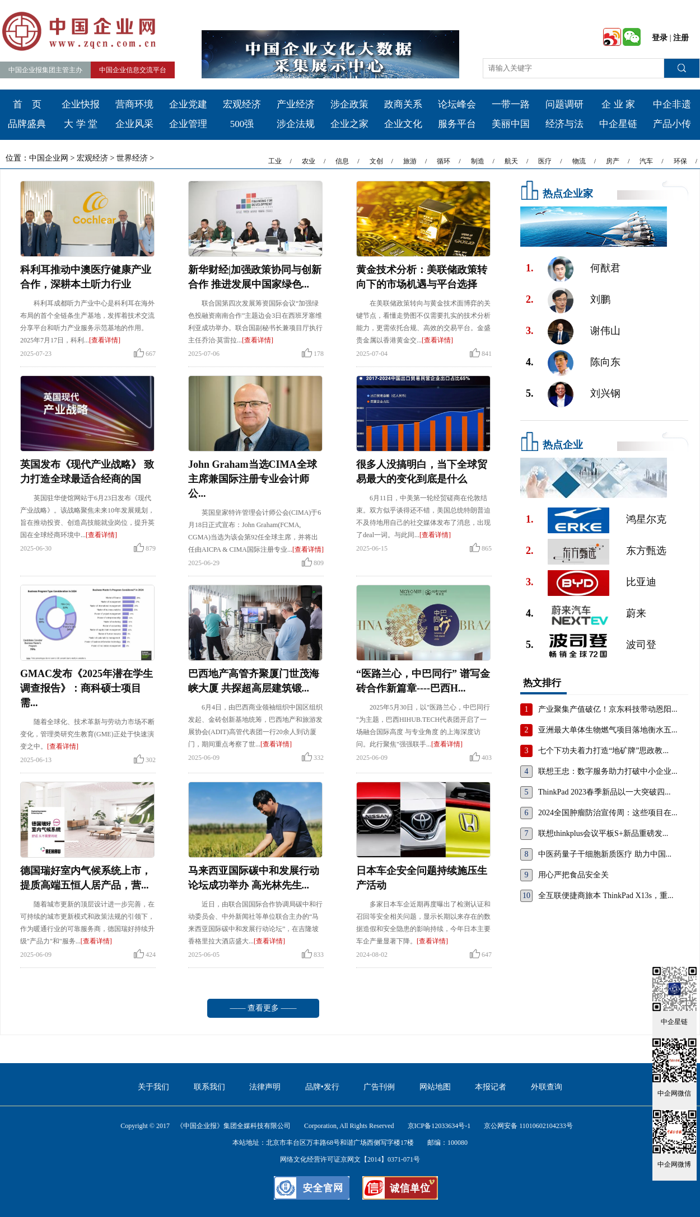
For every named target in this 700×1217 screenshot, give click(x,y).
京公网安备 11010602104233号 (528, 1126)
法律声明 (265, 1087)
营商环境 (134, 104)
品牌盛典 (27, 124)
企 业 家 (618, 104)
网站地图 (435, 1087)
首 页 (27, 104)
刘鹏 (600, 299)
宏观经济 (242, 104)
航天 (511, 161)
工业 (275, 161)
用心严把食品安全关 (573, 875)
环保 (680, 161)
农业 (308, 161)
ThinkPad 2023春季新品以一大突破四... (604, 792)
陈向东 (605, 362)
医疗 (545, 161)
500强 (242, 124)
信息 (342, 161)
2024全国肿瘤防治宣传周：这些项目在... (608, 813)
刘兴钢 (605, 393)
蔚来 (636, 613)
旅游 (410, 161)
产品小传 (672, 124)
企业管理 (188, 124)
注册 (681, 38)
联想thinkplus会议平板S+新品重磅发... (603, 833)
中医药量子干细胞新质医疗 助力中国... (604, 854)
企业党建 (188, 104)
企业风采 (134, 124)
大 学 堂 (80, 124)
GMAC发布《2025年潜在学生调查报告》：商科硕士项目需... (86, 688)
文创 (376, 161)
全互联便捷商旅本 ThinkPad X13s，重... (606, 895)
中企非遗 (672, 104)
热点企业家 (568, 193)
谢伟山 (605, 330)
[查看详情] (104, 340)
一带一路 (511, 104)
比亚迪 (641, 582)
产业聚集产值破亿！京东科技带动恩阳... (608, 709)
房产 (612, 161)
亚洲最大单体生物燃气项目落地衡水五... (608, 730)
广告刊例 (379, 1087)
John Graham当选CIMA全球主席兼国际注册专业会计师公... (252, 479)
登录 (660, 38)
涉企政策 (349, 104)
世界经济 (132, 158)
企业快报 (81, 104)
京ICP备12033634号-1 (439, 1126)
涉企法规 (296, 124)
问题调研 (564, 104)
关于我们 (153, 1087)
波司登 (641, 644)
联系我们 (209, 1087)
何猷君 (605, 268)
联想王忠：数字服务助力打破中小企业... (608, 771)
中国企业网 (48, 158)
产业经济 (296, 104)
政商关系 (403, 104)
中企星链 (618, 124)
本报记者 (490, 1087)
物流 (579, 161)
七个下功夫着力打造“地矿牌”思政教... (603, 750)
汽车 (646, 161)
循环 (443, 161)
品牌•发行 (322, 1087)
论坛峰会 (457, 104)
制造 (477, 161)
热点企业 (563, 444)
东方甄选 (646, 550)
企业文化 (403, 124)
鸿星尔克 (646, 519)
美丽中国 (511, 124)
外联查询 (546, 1087)
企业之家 (349, 124)
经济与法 (564, 124)
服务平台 (457, 124)
